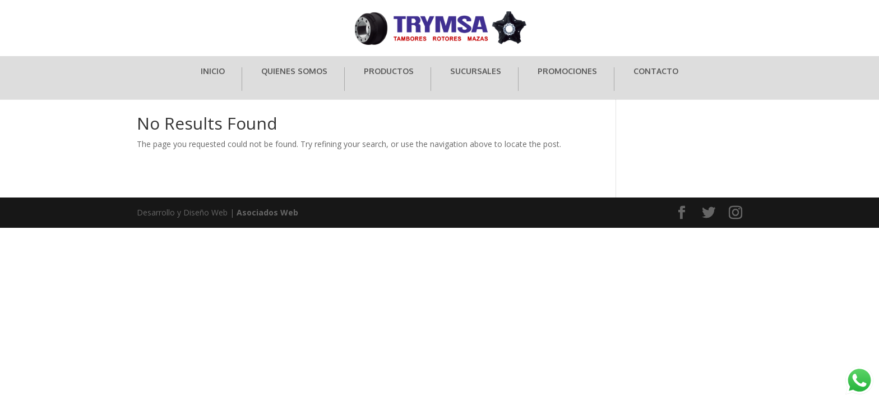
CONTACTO (655, 71)
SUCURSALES (475, 71)
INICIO (213, 71)
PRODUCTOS (389, 71)
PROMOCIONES (567, 71)
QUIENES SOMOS (294, 71)
